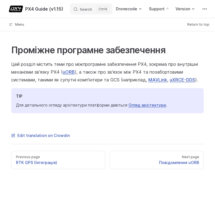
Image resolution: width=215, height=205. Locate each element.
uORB (69, 72)
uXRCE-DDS (182, 80)
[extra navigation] (204, 9)
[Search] (91, 9)
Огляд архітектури (147, 105)
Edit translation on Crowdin (40, 135)
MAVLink (157, 80)
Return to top (198, 24)
